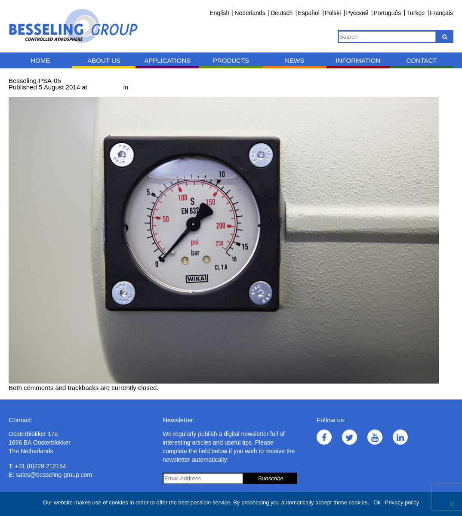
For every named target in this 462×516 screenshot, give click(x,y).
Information (358, 60)
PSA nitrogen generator (163, 87)
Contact (421, 60)
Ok (377, 502)
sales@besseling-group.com (54, 474)
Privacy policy (402, 502)
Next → (54, 93)
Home (40, 60)
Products (231, 60)
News (294, 60)
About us (103, 60)
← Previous (25, 93)
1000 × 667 (105, 87)
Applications (167, 60)
